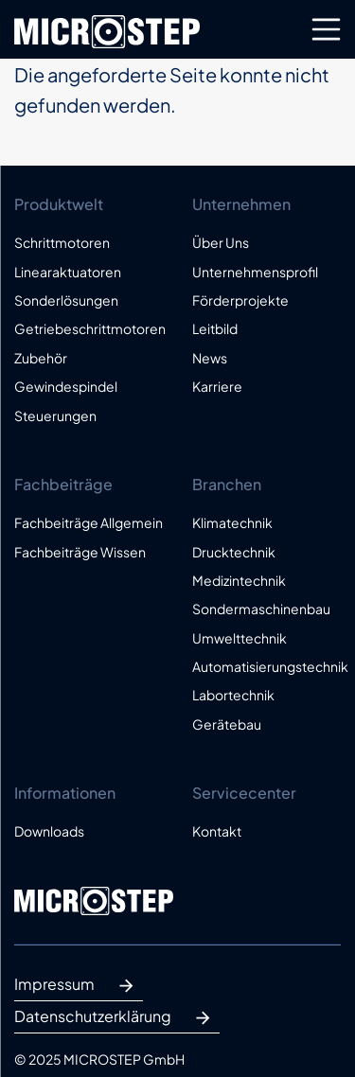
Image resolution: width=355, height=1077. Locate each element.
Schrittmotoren (62, 242)
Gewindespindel (65, 386)
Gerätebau (226, 724)
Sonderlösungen (66, 300)
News (209, 357)
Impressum (78, 986)
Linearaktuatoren (67, 271)
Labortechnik (233, 694)
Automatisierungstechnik (267, 666)
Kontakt (216, 830)
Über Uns (220, 242)
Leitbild (215, 328)
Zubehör (40, 357)
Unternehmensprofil (255, 271)
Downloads (49, 830)
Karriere (217, 386)
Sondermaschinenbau (261, 608)
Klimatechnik (232, 522)
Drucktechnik (233, 551)
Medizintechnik (239, 580)
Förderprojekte (240, 300)
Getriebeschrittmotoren (89, 328)
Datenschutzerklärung (117, 1018)
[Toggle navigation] (326, 29)
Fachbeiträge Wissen (80, 551)
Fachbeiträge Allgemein (88, 522)
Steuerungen (55, 415)
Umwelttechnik (239, 637)
